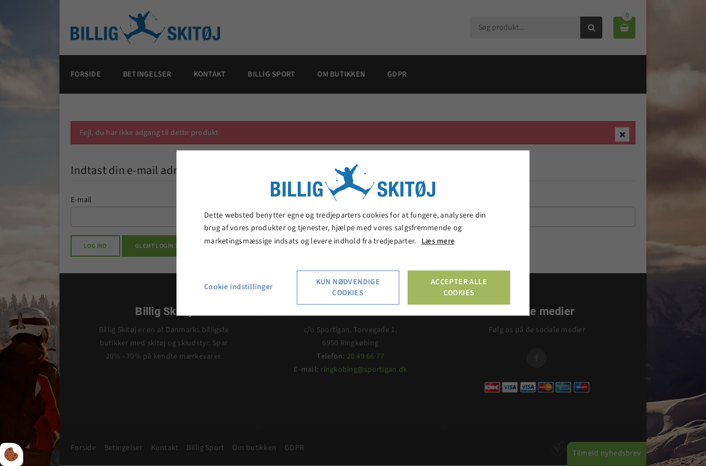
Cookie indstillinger (238, 286)
